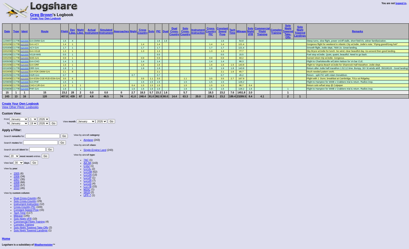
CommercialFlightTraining (262, 31)
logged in (401, 3)
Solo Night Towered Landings (31, 230)
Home (6, 238)
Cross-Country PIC (25, 206)
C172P (87, 177)
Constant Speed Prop (26, 209)
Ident (24, 31)
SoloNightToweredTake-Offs (288, 31)
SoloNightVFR (250, 31)
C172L (87, 168)
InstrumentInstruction (198, 31)
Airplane (88, 139)
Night (133, 31)
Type (16, 31)
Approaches (121, 31)
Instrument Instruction (26, 204)
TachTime (232, 31)
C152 (87, 165)
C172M (88, 171)
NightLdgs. (80, 31)
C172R (88, 180)
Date (7, 31)
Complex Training (24, 224)
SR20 (87, 192)
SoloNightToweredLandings (300, 31)
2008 (17, 182)
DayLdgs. (72, 31)
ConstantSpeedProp (222, 31)
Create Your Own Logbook (45, 18)
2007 (17, 179)
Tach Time (20, 212)
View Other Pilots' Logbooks (20, 107)
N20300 (25, 41)
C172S (88, 183)
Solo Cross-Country (25, 201)
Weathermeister (43, 244)
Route (44, 31)
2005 (17, 173)
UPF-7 (87, 195)
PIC (158, 31)
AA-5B (87, 162)
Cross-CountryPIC (211, 31)
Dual (165, 31)
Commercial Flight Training (29, 221)
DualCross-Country (174, 31)
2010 (17, 188)
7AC (86, 159)
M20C (87, 189)
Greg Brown (41, 15)
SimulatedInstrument (106, 31)
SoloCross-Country (185, 31)
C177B (88, 186)
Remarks (357, 31)
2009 (17, 185)
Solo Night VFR (23, 218)
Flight (64, 31)
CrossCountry (143, 31)
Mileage (241, 31)
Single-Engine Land (95, 149)
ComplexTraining (276, 31)
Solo (151, 31)
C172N (88, 174)
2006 (17, 176)
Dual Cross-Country (25, 198)
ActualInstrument (91, 31)
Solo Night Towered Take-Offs (31, 227)
